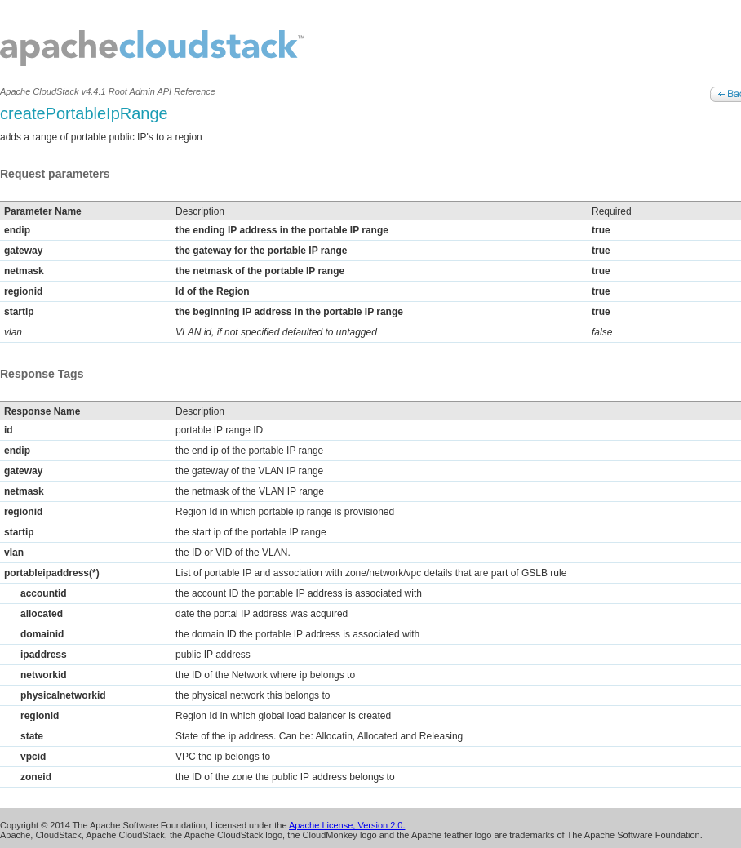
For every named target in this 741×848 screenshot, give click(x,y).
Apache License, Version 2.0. (347, 825)
